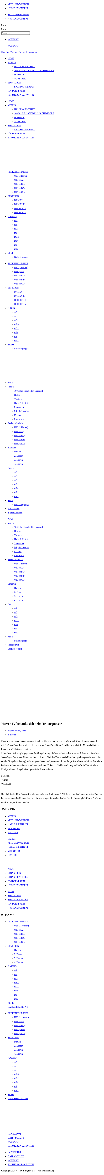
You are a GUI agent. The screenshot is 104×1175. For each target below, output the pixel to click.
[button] (52, 776)
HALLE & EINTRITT (24, 66)
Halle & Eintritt (21, 403)
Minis (10, 500)
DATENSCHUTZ (16, 1138)
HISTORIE (19, 74)
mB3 (16, 233)
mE (15, 245)
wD (15, 228)
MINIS (11, 253)
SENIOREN (13, 196)
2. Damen (18, 456)
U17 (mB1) (19, 184)
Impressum (19, 419)
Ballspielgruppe (21, 257)
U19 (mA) (19, 180)
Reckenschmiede (15, 423)
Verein (11, 387)
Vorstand (18, 399)
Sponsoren (19, 407)
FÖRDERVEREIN (16, 91)
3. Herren (18, 460)
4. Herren (18, 464)
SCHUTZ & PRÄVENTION (21, 95)
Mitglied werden (21, 411)
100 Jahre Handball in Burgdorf (28, 391)
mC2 (16, 237)
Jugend (11, 468)
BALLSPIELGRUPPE (18, 1007)
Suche (4, 25)
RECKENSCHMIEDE (18, 172)
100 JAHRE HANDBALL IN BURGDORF (34, 70)
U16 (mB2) (19, 188)
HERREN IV (20, 212)
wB (15, 224)
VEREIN (12, 62)
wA (15, 220)
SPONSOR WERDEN (24, 87)
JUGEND (12, 216)
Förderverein (13, 508)
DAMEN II (19, 204)
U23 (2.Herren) (21, 176)
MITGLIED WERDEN (18, 4)
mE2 (16, 249)
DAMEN (18, 200)
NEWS (11, 58)
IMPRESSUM (14, 1134)
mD (16, 241)
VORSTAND (20, 79)
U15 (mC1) (19, 192)
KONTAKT (13, 39)
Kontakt (17, 415)
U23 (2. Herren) (21, 926)
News (10, 383)
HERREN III (20, 208)
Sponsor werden (15, 512)
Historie (17, 395)
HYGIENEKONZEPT (18, 8)
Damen (17, 451)
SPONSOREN (14, 83)
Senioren (12, 447)
